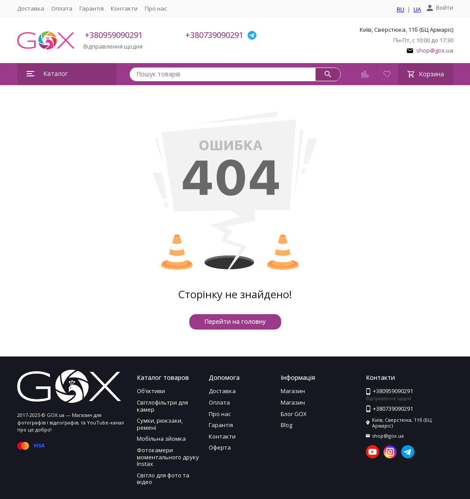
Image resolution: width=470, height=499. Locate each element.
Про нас (156, 8)
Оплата (61, 8)
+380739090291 (214, 35)
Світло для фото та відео (163, 478)
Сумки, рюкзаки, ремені (160, 423)
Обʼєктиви (151, 391)
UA (417, 9)
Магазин (293, 391)
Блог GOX (294, 414)
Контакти (124, 8)
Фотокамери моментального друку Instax (168, 457)
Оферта (220, 447)
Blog (286, 425)
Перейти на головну (235, 321)
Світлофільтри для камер (162, 405)
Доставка (30, 8)
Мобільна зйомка (161, 439)
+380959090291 (114, 35)
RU (400, 9)
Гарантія (91, 8)
